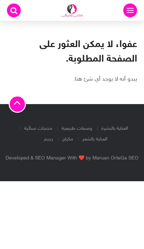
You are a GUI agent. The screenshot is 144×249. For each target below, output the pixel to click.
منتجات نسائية (38, 128)
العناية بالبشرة (114, 128)
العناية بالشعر (94, 139)
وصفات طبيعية (77, 128)
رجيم (48, 139)
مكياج (67, 139)
